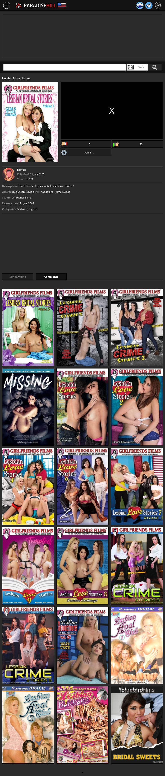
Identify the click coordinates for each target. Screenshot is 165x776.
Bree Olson (18, 192)
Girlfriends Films (21, 197)
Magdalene (46, 192)
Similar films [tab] (17, 276)
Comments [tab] (51, 276)
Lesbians (22, 209)
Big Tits (33, 209)
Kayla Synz (32, 192)
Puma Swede (62, 192)
